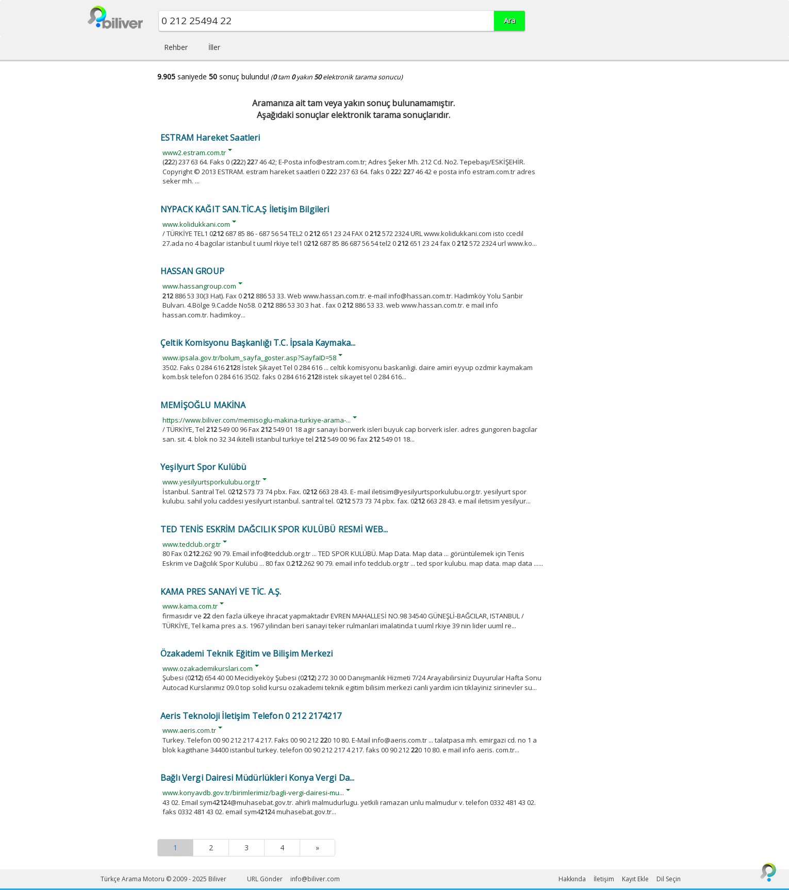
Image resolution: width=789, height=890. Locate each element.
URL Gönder (265, 879)
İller (214, 47)
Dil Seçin (668, 879)
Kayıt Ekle (635, 879)
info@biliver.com (315, 879)
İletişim (604, 879)
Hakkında (572, 879)
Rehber (176, 47)
